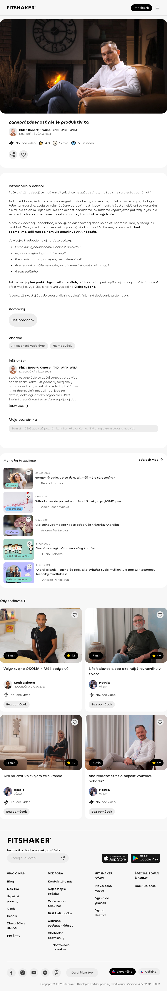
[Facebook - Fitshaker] (11, 972)
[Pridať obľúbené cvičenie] (74, 614)
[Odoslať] (63, 858)
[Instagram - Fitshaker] (22, 972)
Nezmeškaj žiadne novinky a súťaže (33, 850)
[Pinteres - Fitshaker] (56, 972)
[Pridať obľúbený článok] (28, 472)
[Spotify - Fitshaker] (45, 972)
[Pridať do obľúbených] (23, 154)
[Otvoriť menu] (157, 7)
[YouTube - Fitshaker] (34, 972)
